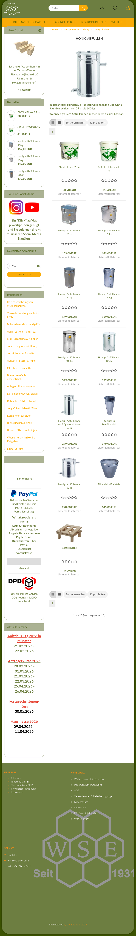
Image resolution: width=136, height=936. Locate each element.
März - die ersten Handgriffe (23, 325)
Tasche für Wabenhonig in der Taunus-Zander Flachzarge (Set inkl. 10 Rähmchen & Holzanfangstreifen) (24, 76)
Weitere (117, 22)
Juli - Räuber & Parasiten (21, 355)
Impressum (17, 793)
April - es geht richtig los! (21, 333)
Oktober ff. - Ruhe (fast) (21, 369)
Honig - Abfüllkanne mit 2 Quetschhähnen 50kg (69, 426)
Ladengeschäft (64, 22)
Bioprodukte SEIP (93, 22)
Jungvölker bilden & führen (22, 410)
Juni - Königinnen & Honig (22, 347)
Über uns (16, 779)
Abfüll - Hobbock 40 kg (109, 170)
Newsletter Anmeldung (23, 790)
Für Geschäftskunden (85, 814)
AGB (76, 792)
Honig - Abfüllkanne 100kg (69, 361)
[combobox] (75, 124)
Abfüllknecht (69, 549)
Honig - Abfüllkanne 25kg (69, 234)
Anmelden (24, 276)
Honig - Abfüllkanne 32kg (69, 487)
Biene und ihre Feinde (19, 424)
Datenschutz (81, 803)
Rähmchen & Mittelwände (22, 402)
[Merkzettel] (114, 8)
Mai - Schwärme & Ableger (22, 340)
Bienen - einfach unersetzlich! (16, 378)
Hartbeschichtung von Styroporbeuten (20, 305)
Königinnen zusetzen (19, 417)
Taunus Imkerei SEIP (22, 786)
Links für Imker (16, 450)
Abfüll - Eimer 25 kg (69, 168)
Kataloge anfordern (18, 862)
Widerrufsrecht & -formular (89, 780)
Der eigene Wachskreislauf (22, 395)
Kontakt (12, 856)
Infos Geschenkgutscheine (88, 786)
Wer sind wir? (81, 820)
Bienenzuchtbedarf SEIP (30, 22)
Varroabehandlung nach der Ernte (23, 316)
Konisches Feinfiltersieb (109, 424)
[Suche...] (83, 8)
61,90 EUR (24, 92)
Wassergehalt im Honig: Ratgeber (21, 441)
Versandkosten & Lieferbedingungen (93, 797)
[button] (101, 8)
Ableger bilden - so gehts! (21, 388)
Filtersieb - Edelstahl (109, 485)
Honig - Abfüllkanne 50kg (69, 297)
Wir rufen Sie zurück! (19, 867)
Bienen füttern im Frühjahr (22, 432)
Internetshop (56, 926)
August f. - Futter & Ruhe (21, 362)
